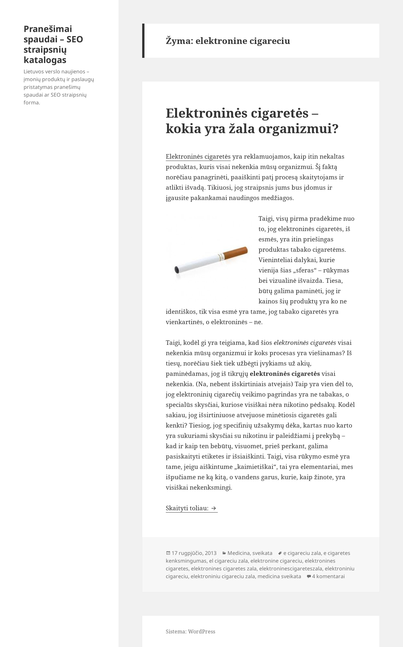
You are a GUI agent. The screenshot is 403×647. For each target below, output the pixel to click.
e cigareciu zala (302, 553)
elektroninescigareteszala (290, 568)
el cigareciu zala (228, 560)
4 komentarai (328, 576)
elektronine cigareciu (276, 560)
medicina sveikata (279, 576)
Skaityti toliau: (192, 508)
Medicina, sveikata (250, 553)
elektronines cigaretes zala (224, 568)
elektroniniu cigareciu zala (223, 576)
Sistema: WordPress (190, 631)
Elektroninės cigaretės (198, 156)
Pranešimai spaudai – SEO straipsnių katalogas (53, 44)
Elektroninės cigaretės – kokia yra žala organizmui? (252, 120)
